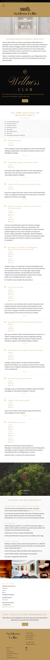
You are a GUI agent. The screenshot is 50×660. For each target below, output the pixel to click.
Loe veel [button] (25, 154)
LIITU (25, 99)
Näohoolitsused (11, 123)
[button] (3, 3)
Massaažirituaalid (11, 129)
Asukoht (30, 637)
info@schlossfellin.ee (30, 642)
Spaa (8, 648)
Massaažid (9, 127)
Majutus (9, 646)
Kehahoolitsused (11, 125)
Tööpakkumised (12, 656)
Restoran (10, 650)
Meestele (9, 131)
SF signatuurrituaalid (12, 120)
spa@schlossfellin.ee (35, 509)
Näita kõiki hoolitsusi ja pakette (15, 133)
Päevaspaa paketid (11, 122)
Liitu (25, 622)
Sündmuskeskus (12, 652)
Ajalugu (9, 654)
